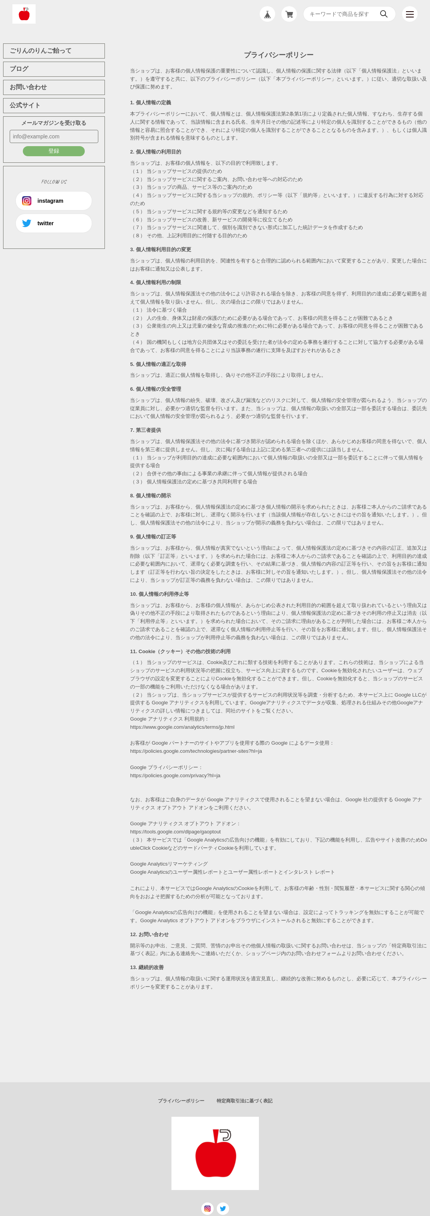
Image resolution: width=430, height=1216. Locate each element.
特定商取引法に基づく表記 (244, 1101)
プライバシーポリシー (181, 1101)
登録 (53, 151)
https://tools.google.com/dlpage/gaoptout (175, 832)
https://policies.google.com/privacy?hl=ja (175, 775)
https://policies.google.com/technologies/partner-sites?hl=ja (196, 751)
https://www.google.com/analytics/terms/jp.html (182, 727)
